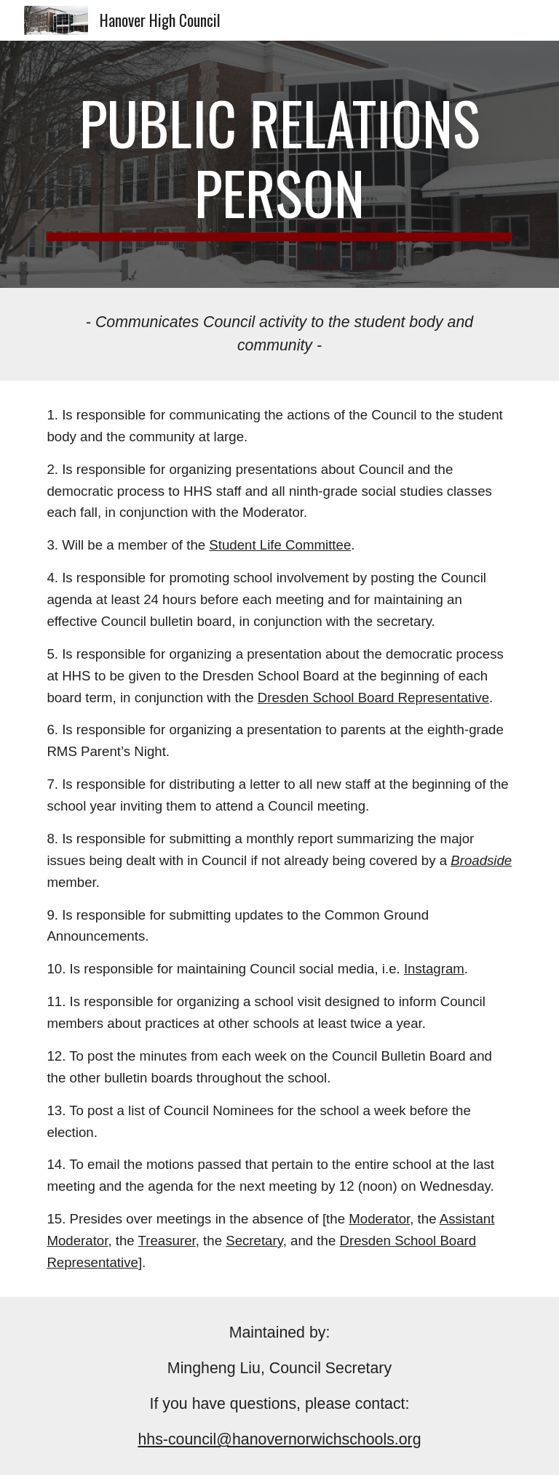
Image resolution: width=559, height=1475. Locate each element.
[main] (279, 164)
